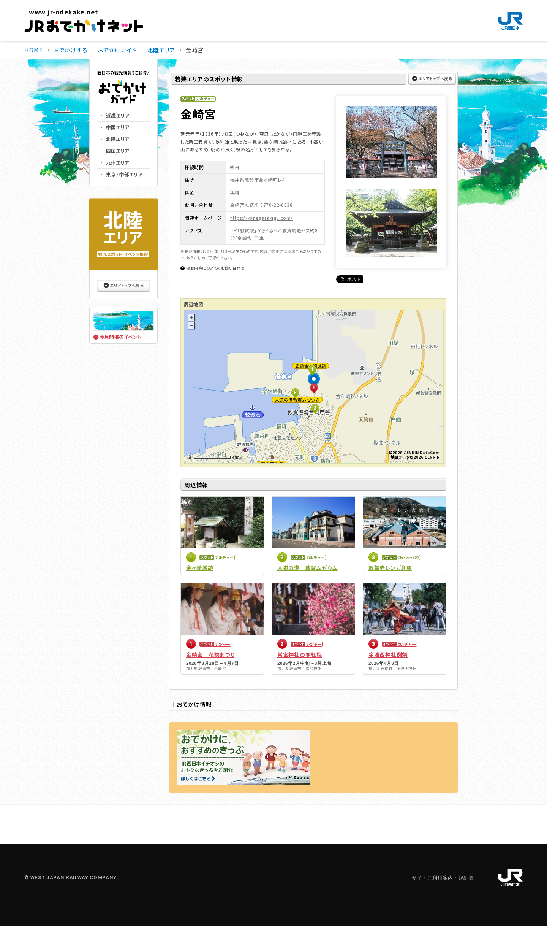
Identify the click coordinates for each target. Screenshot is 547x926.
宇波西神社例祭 (388, 654)
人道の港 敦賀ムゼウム (307, 568)
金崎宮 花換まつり (210, 654)
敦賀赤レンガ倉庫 (390, 568)
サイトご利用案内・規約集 (443, 878)
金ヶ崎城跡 (199, 568)
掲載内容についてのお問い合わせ (215, 268)
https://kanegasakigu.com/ (261, 217)
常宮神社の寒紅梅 (299, 654)
